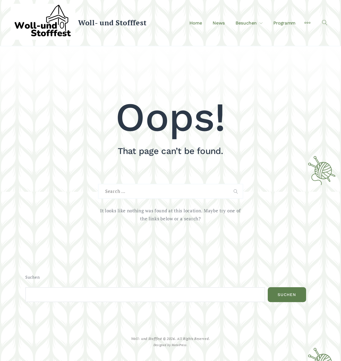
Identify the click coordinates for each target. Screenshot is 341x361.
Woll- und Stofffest (112, 22)
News (219, 23)
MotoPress (179, 345)
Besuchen (246, 23)
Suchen (32, 277)
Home (195, 23)
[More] (307, 23)
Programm (284, 23)
